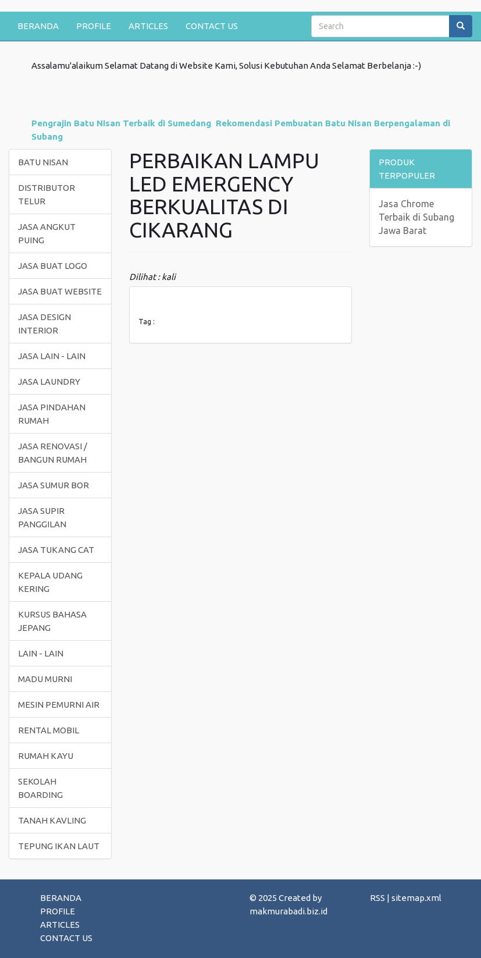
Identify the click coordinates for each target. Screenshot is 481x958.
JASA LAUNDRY (49, 381)
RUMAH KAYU (45, 756)
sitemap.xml (416, 898)
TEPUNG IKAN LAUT (58, 846)
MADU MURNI (45, 679)
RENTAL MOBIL (48, 730)
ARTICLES (148, 26)
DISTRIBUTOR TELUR (46, 194)
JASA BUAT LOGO (52, 266)
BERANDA (38, 26)
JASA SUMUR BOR (53, 485)
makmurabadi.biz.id (288, 911)
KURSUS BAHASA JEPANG (52, 621)
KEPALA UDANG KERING (50, 582)
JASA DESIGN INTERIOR (44, 323)
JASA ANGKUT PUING (47, 233)
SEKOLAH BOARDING (40, 788)
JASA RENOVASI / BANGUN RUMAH (52, 452)
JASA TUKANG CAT (56, 550)
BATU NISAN (43, 162)
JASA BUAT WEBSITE (60, 291)
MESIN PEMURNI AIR (58, 704)
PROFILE (93, 26)
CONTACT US (212, 26)
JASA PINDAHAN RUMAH (51, 413)
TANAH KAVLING (52, 820)
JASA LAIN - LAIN (51, 356)
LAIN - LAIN (40, 653)
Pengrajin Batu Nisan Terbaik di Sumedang (121, 123)
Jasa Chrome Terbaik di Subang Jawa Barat (416, 217)
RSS (377, 898)
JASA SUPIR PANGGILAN (42, 517)
